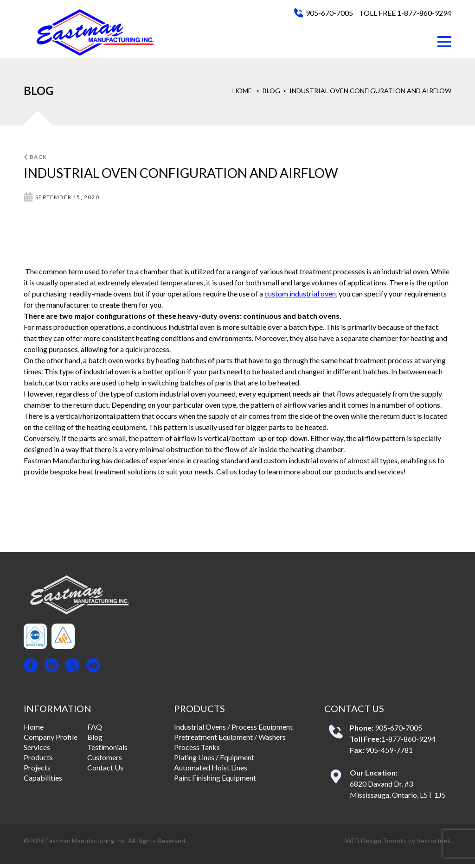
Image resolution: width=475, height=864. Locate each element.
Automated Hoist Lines (210, 767)
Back (35, 156)
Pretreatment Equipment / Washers (230, 736)
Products (38, 757)
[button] (444, 41)
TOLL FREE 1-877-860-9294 (405, 12)
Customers (104, 757)
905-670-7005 (329, 12)
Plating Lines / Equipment (214, 757)
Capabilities (43, 777)
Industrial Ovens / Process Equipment (233, 726)
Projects (37, 767)
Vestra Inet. (434, 841)
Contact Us (105, 767)
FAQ (94, 726)
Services (37, 747)
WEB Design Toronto (376, 841)
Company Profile (50, 736)
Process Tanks (197, 747)
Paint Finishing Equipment (215, 777)
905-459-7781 (389, 749)
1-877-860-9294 (408, 738)
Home (242, 91)
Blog (271, 91)
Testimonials (107, 747)
